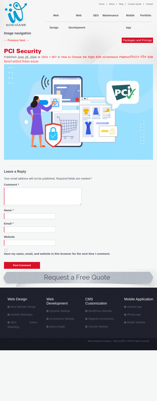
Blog (121, 4)
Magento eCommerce (101, 318)
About (112, 4)
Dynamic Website (59, 310)
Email (8, 223)
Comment (11, 184)
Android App (134, 306)
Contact (149, 4)
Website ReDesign (22, 314)
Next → (24, 40)
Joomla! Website (98, 326)
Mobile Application (138, 299)
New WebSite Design (23, 306)
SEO (96, 15)
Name (9, 210)
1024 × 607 (49, 57)
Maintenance (110, 15)
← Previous (11, 40)
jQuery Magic (57, 326)
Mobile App (129, 15)
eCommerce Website (61, 318)
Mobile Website (136, 322)
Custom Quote (134, 4)
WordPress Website (100, 310)
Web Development (77, 15)
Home (101, 4)
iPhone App (134, 314)
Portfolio (145, 15)
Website (9, 236)
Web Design (54, 15)
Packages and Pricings (137, 28)
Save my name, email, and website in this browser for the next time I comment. (57, 253)
